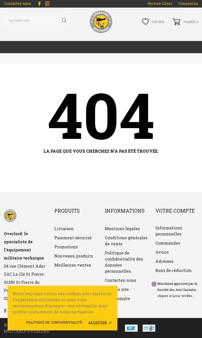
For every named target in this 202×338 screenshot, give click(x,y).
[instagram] (47, 4)
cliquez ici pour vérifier (174, 296)
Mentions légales (122, 228)
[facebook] (39, 4)
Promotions (66, 246)
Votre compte (175, 210)
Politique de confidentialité (54, 322)
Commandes (167, 243)
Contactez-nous (17, 3)
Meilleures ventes (72, 265)
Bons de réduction (173, 270)
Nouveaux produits (73, 256)
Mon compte (117, 298)
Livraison (64, 228)
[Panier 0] (185, 21)
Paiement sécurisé (73, 237)
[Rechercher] (36, 20)
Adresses (164, 261)
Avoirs (162, 252)
